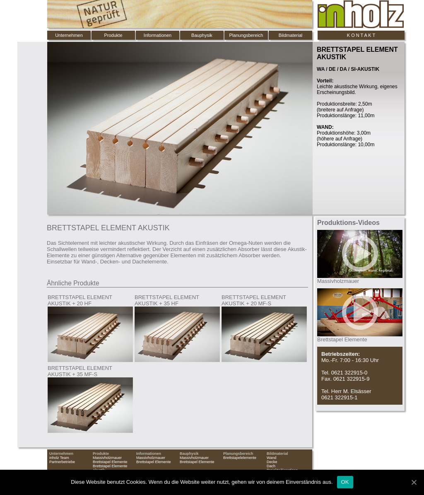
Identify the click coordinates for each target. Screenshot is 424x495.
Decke (272, 462)
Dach (271, 466)
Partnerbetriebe (62, 462)
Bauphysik (201, 35)
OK (345, 482)
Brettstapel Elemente (110, 462)
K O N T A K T (361, 35)
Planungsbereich (246, 35)
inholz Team (59, 458)
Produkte (113, 35)
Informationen (157, 35)
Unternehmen (69, 35)
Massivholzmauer (107, 458)
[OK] (414, 482)
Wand (271, 458)
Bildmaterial (290, 35)
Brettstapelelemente (239, 458)
